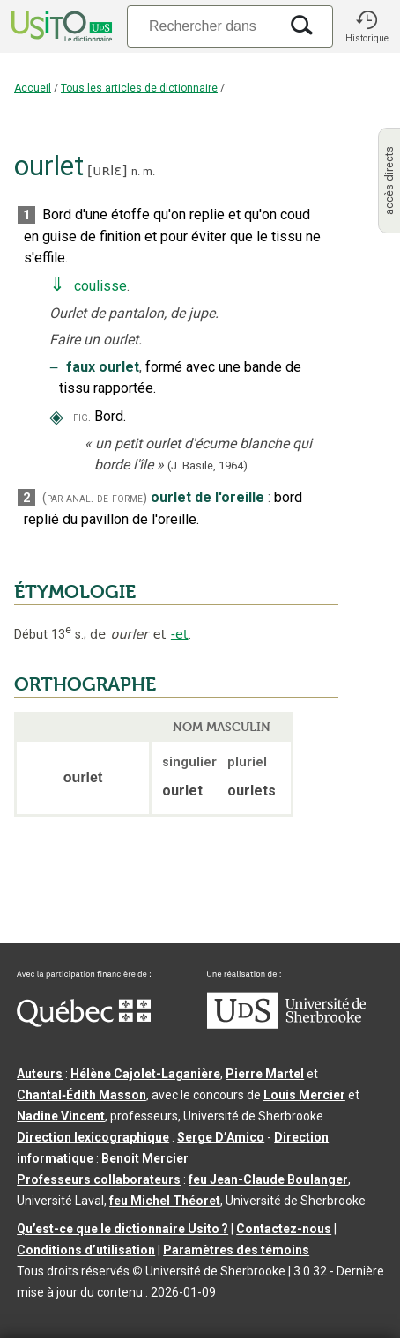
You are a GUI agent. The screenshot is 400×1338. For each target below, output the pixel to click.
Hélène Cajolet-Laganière (145, 1074)
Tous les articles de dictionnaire (139, 88)
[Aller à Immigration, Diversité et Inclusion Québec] (84, 1023)
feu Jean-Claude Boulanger (268, 1179)
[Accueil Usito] (60, 26)
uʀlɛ (107, 170)
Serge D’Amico (220, 1137)
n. (135, 171)
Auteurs (40, 1074)
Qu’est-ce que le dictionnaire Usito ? (122, 1229)
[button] (366, 26)
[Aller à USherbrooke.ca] (286, 1024)
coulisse (100, 285)
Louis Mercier (304, 1095)
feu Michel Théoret (164, 1201)
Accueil (32, 88)
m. (149, 171)
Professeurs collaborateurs (99, 1179)
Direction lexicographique (93, 1137)
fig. (82, 417)
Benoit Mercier (145, 1158)
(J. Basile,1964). (208, 465)
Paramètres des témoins (236, 1250)
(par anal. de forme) (94, 498)
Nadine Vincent (61, 1116)
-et (180, 634)
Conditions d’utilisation (86, 1250)
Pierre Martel (265, 1074)
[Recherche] (202, 26)
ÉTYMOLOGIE (75, 591)
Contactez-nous (283, 1229)
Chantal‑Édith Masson (81, 1095)
